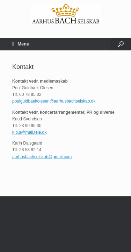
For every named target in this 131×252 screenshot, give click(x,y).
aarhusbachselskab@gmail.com (42, 156)
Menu (20, 44)
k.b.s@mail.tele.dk (29, 132)
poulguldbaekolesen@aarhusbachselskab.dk (53, 101)
